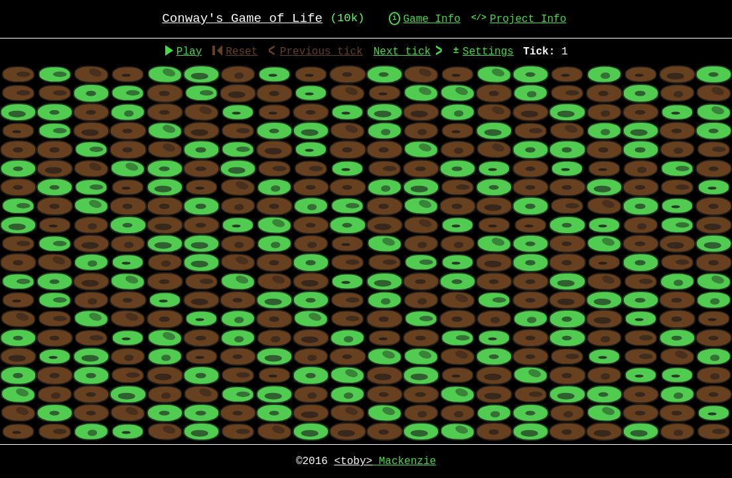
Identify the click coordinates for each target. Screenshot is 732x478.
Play (189, 51)
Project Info (528, 19)
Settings (488, 51)
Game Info (431, 19)
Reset (234, 51)
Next (402, 51)
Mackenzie (385, 461)
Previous (321, 51)
